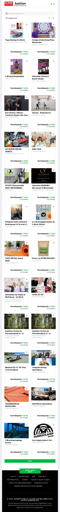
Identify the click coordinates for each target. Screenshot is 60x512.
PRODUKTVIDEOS (41, 483)
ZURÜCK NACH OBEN (30, 471)
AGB (33, 476)
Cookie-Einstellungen (40, 479)
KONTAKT (42, 476)
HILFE (13, 476)
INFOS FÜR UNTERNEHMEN (20, 483)
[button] (49, 17)
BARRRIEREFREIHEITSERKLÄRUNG (28, 486)
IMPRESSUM (24, 476)
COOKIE (25, 479)
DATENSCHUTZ (13, 479)
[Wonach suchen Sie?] (32, 13)
